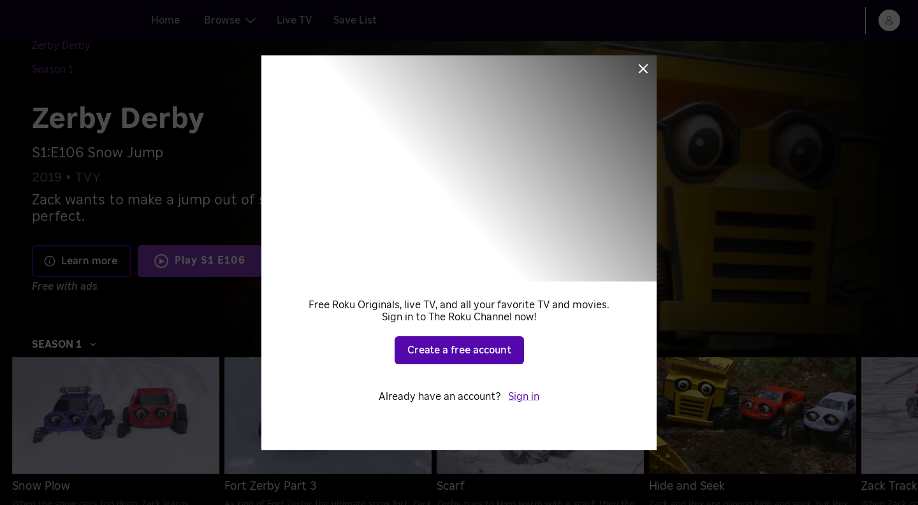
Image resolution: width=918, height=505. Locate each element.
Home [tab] (165, 20)
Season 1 (64, 323)
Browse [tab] (230, 20)
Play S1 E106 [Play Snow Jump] (210, 240)
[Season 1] (131, 48)
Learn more (80, 240)
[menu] (889, 20)
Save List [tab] (355, 20)
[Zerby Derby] (71, 48)
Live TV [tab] (294, 20)
